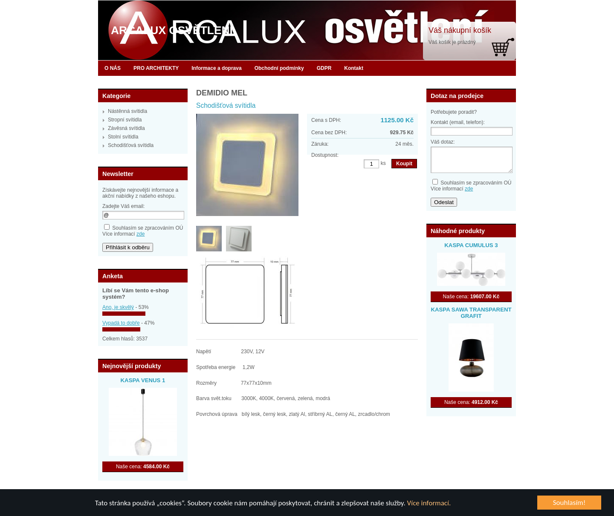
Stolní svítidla (123, 137)
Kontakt (353, 68)
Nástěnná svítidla (127, 111)
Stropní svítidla (125, 120)
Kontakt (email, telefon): (458, 122)
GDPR (324, 68)
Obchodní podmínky (279, 68)
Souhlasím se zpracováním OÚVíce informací (142, 231)
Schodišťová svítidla (131, 145)
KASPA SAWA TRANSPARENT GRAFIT (471, 312)
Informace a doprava (216, 68)
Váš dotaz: (443, 142)
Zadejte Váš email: (123, 206)
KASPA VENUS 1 (143, 380)
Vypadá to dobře (121, 323)
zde (140, 234)
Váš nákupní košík (460, 30)
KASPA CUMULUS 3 (471, 245)
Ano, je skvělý (118, 307)
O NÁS (112, 68)
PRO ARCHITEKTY (156, 68)
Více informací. (429, 503)
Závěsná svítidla (126, 128)
